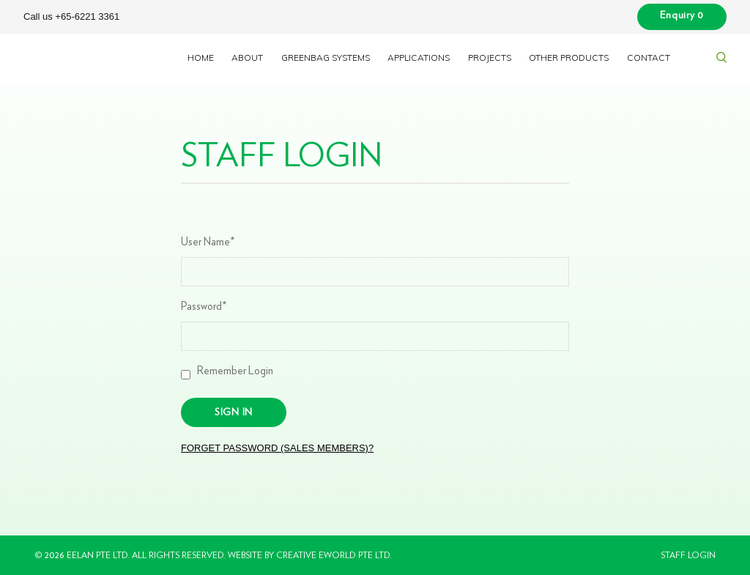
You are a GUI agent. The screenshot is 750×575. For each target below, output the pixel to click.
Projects (489, 57)
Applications (418, 57)
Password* (203, 306)
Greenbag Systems (325, 57)
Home (201, 57)
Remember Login (233, 371)
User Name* (207, 242)
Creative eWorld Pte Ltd (333, 555)
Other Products (569, 57)
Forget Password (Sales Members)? (277, 447)
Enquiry (682, 15)
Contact (648, 57)
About (247, 57)
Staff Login (688, 555)
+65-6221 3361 (87, 16)
